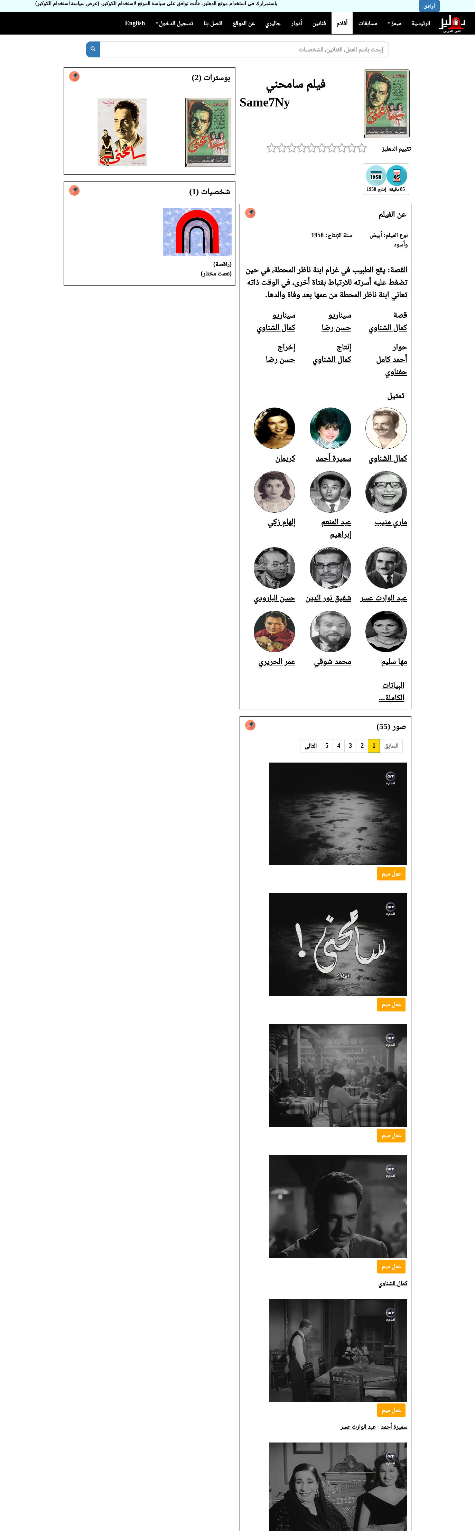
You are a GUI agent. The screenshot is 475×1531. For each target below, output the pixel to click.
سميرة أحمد (333, 458)
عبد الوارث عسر (383, 597)
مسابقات (367, 23)
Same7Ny (265, 102)
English (135, 23)
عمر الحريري (276, 661)
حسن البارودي (274, 597)
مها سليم (394, 661)
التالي (311, 745)
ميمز (394, 23)
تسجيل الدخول (174, 23)
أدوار (296, 23)
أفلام (342, 23)
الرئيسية (421, 23)
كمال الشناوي (387, 327)
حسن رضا (336, 327)
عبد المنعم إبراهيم (387, 1406)
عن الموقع (244, 23)
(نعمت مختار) (216, 273)
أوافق (429, 6)
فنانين (319, 23)
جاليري (273, 23)
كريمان (285, 458)
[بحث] (93, 49)
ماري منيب (391, 521)
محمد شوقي (332, 661)
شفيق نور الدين (328, 597)
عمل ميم (391, 873)
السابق (391, 745)
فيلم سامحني (295, 84)
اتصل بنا (212, 23)
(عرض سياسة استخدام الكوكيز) (67, 3)
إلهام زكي (281, 521)
